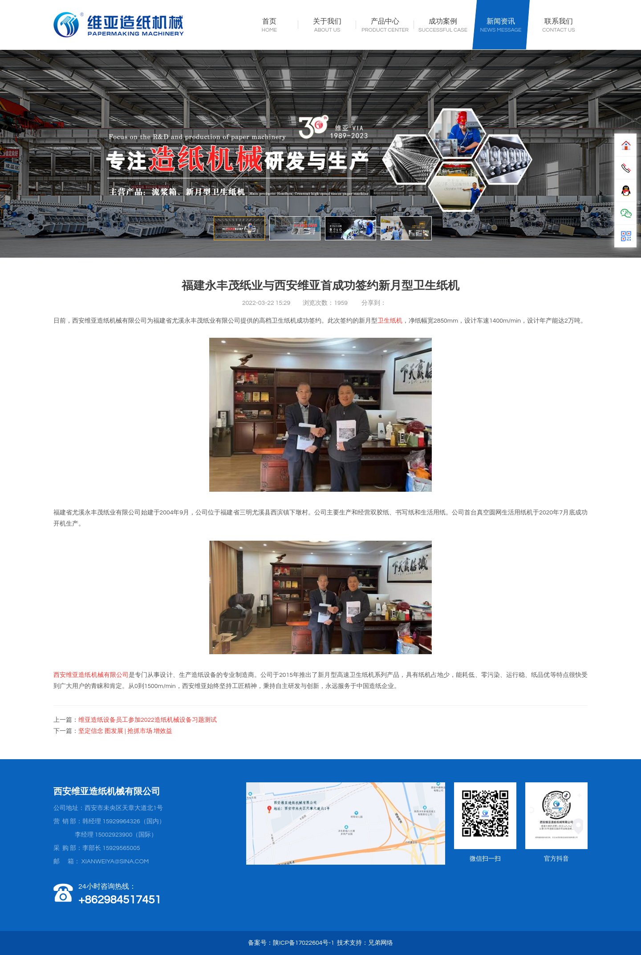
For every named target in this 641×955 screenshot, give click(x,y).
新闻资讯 (501, 22)
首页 (269, 22)
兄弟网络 (380, 943)
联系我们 (559, 22)
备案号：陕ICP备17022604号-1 (291, 943)
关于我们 (327, 22)
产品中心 (385, 22)
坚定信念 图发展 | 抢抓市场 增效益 (125, 731)
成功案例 (443, 22)
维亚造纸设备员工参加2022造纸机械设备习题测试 (147, 720)
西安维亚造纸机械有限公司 (91, 675)
